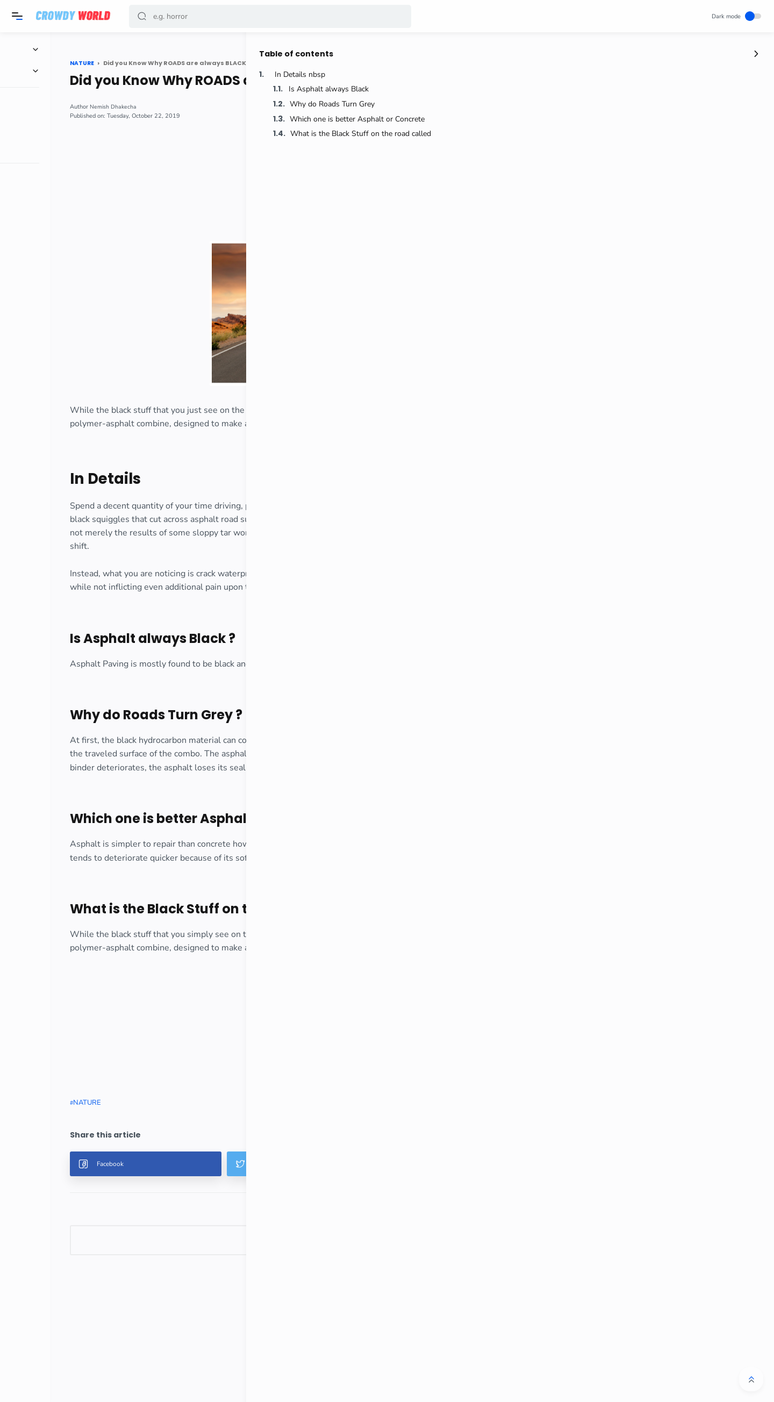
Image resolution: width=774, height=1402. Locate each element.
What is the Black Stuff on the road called (692, 135)
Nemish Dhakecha (183, 107)
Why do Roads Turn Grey (668, 105)
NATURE (157, 1143)
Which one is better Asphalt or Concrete (691, 120)
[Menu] (18, 16)
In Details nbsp (636, 75)
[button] (143, 16)
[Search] (272, 16)
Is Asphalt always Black (665, 90)
